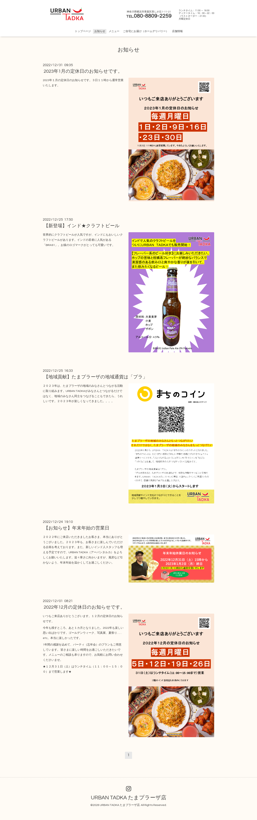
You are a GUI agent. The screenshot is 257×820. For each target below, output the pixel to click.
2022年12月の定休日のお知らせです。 (84, 607)
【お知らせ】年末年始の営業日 (76, 528)
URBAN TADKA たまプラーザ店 (128, 797)
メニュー (114, 31)
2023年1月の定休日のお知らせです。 (83, 71)
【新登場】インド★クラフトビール (82, 225)
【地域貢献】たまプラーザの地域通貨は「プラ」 (95, 377)
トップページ (83, 31)
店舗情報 (177, 31)
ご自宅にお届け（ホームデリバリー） (145, 31)
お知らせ (99, 31)
